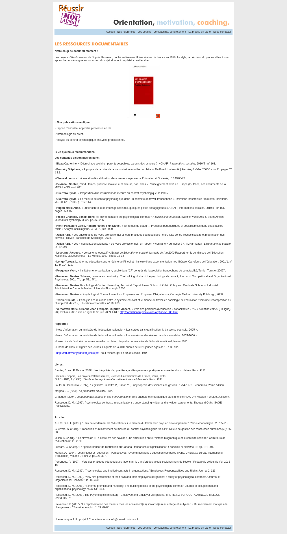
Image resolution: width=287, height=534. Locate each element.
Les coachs (144, 31)
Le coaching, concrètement (170, 31)
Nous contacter (222, 31)
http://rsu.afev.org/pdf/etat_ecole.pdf (77, 353)
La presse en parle (199, 31)
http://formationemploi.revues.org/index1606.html (149, 312)
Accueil (110, 31)
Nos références (126, 31)
